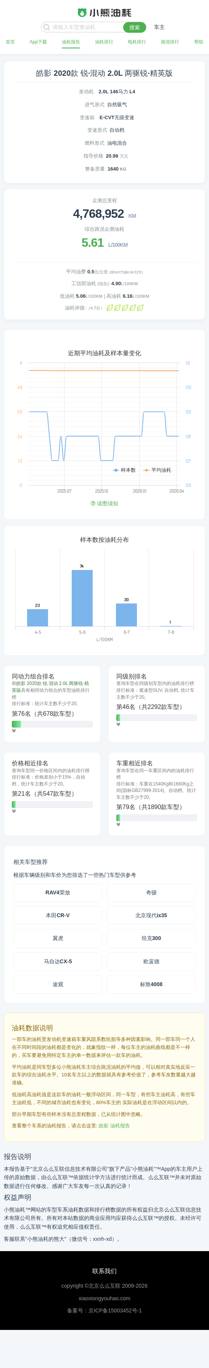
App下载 (38, 42)
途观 (58, 984)
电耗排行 (137, 42)
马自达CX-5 (58, 961)
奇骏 (151, 892)
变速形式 (97, 130)
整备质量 (95, 169)
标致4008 (151, 984)
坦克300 (151, 938)
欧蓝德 (151, 961)
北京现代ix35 (151, 915)
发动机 (86, 91)
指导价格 (93, 156)
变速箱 (87, 117)
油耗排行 (104, 42)
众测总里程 (104, 200)
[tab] (52, 703)
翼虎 (58, 938)
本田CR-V (57, 915)
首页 (10, 42)
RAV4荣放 (57, 892)
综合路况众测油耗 (104, 229)
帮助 (198, 42)
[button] (14, 731)
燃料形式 (94, 143)
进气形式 (94, 104)
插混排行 (170, 42)
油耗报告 (71, 42)
